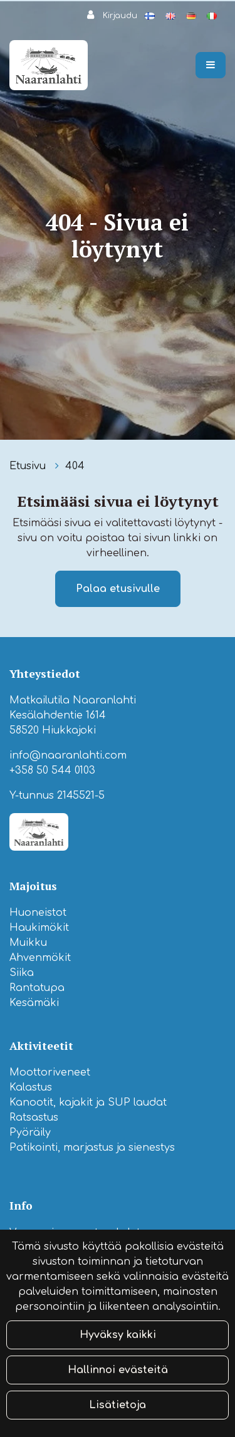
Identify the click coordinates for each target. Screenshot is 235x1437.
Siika (21, 972)
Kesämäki (34, 1003)
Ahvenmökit (40, 957)
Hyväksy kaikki (118, 1335)
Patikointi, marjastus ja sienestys (92, 1147)
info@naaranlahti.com (68, 755)
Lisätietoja (117, 1405)
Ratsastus (33, 1117)
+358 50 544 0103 (52, 770)
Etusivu (29, 466)
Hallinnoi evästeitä (118, 1370)
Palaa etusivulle (118, 588)
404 (75, 466)
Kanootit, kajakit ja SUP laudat (88, 1102)
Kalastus (30, 1087)
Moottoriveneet (49, 1072)
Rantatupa (37, 987)
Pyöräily (30, 1132)
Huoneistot (37, 912)
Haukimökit (39, 927)
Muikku (28, 942)
